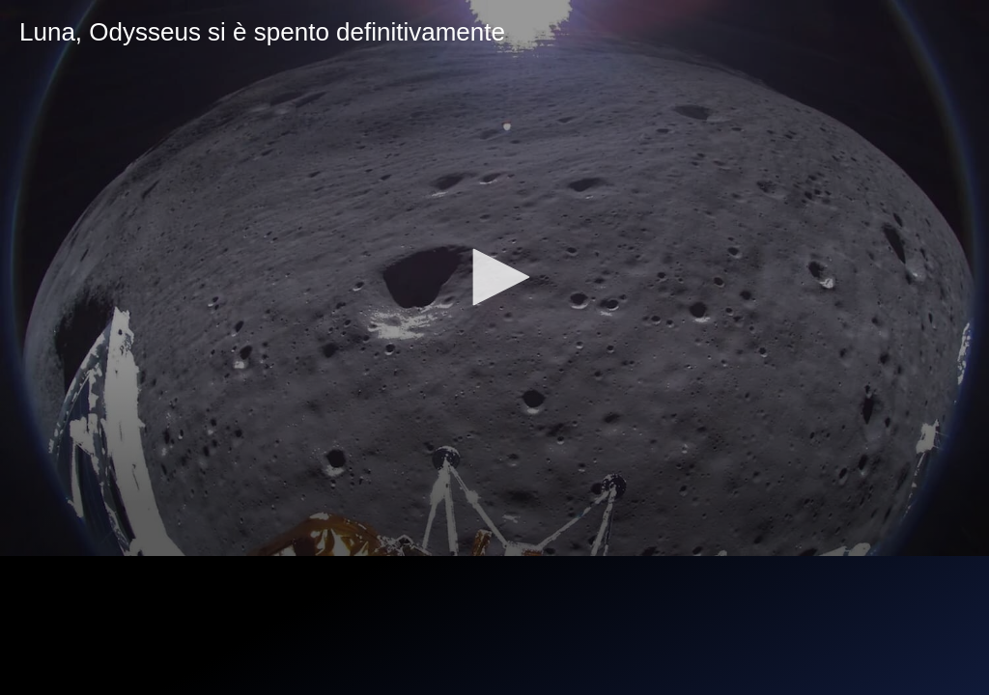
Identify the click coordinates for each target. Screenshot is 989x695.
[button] (494, 277)
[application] (494, 278)
